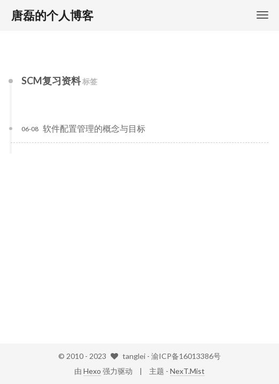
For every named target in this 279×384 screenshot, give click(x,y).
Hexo (92, 370)
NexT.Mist (187, 370)
